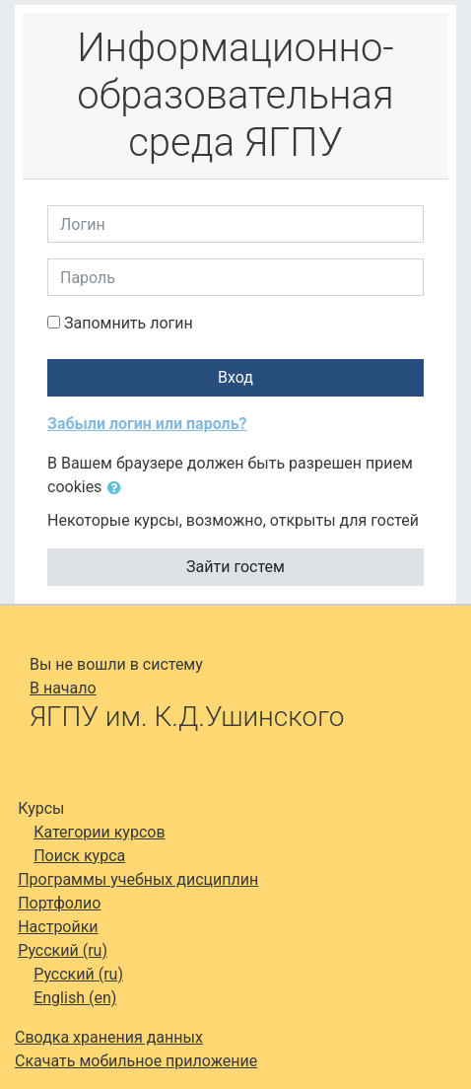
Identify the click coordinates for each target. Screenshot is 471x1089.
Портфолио (59, 903)
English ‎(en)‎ (75, 997)
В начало (63, 688)
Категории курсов (99, 832)
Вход (235, 377)
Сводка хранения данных (109, 1037)
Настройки (58, 926)
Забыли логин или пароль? (147, 423)
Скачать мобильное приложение (136, 1061)
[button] (118, 488)
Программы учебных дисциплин (138, 879)
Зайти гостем (235, 566)
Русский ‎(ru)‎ (62, 950)
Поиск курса (79, 855)
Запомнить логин (128, 323)
